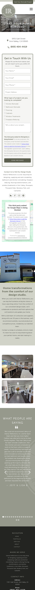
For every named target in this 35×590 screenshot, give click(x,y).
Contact (17, 546)
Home (17, 536)
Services (17, 541)
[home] (8, 11)
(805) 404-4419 (18, 46)
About (17, 544)
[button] (31, 9)
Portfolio (17, 539)
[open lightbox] (17, 366)
